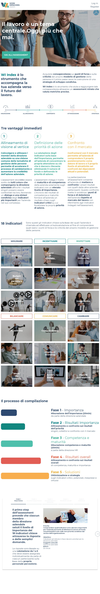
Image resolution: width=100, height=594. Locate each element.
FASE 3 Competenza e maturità (50, 500)
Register (94, 6)
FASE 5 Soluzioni (81, 499)
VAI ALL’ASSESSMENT (16, 55)
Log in (95, 3)
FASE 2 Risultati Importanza (34, 499)
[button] (97, 533)
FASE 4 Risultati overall (65, 499)
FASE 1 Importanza (18, 499)
